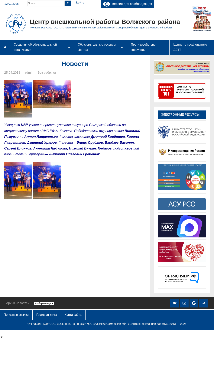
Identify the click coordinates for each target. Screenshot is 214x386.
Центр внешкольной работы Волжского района (105, 21)
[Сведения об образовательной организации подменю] (69, 47)
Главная (5, 47)
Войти (80, 3)
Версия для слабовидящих (127, 4)
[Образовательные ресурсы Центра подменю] (122, 47)
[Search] (68, 3)
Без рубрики (47, 72)
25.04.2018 (12, 72)
